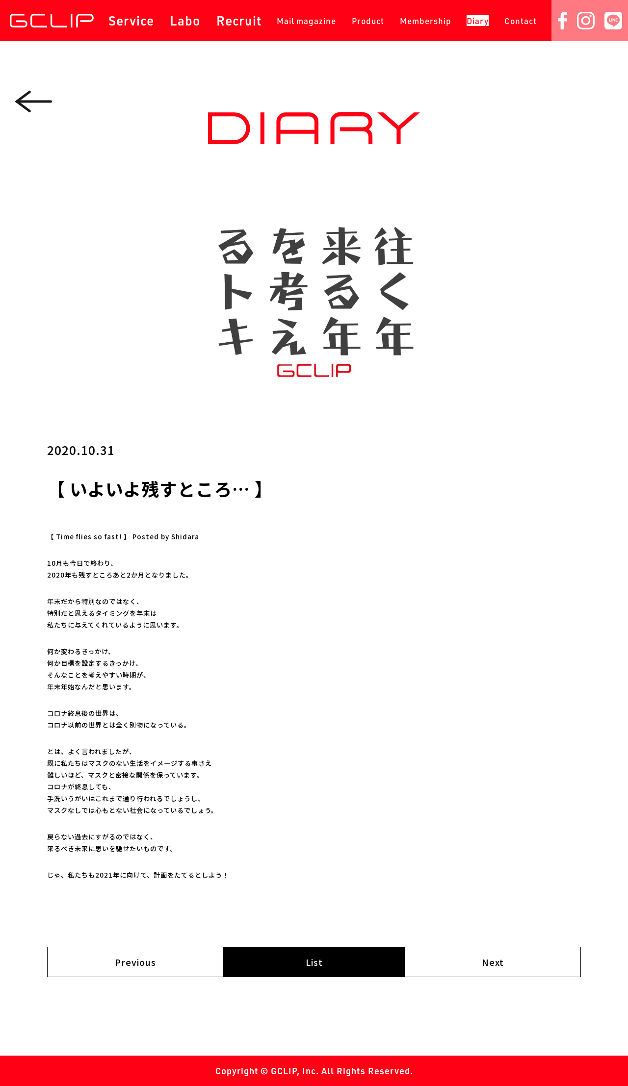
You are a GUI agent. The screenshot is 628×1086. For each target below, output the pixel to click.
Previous (135, 962)
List (314, 962)
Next (493, 962)
